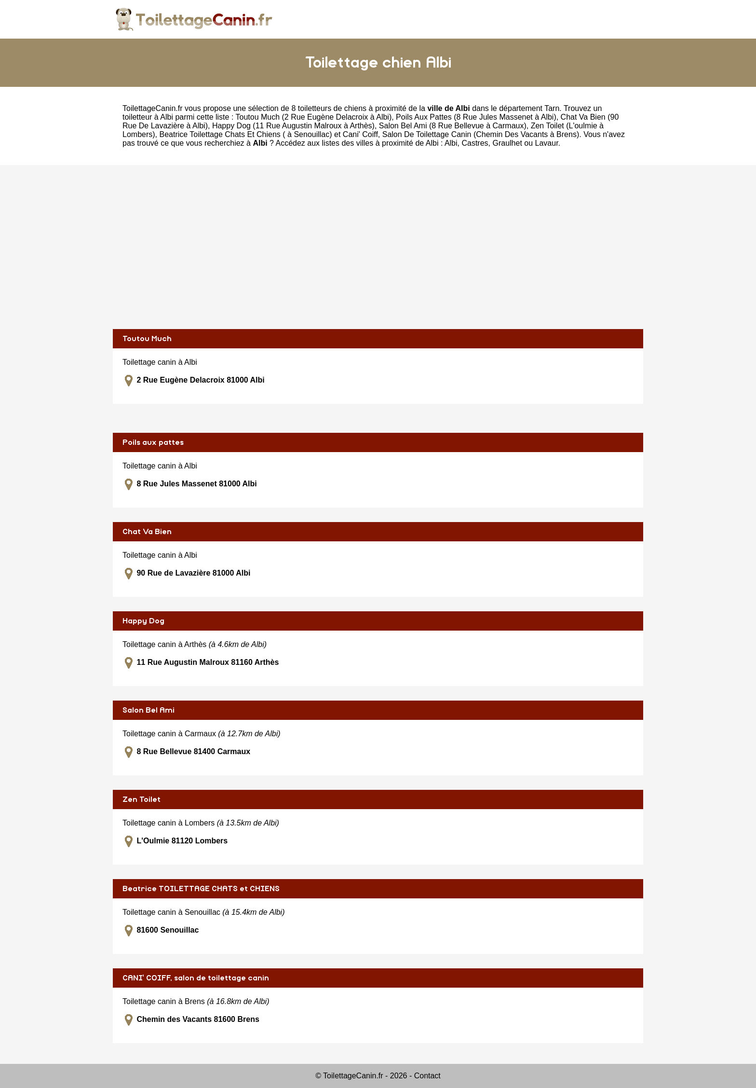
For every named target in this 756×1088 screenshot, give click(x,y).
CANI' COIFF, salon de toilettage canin (195, 978)
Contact (427, 1076)
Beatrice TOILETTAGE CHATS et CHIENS (201, 889)
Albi (451, 143)
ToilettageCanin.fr (152, 108)
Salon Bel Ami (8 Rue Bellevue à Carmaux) (452, 126)
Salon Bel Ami (148, 710)
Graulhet (507, 143)
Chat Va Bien (147, 532)
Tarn (551, 108)
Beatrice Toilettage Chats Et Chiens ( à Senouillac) (245, 134)
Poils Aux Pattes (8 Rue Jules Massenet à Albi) (476, 117)
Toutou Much (147, 339)
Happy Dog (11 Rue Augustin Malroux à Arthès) (293, 126)
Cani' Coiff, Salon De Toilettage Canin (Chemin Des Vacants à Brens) (461, 134)
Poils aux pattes (153, 442)
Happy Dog (143, 621)
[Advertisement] (378, 247)
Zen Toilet (141, 799)
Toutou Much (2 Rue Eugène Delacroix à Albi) (313, 117)
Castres (474, 143)
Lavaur (546, 143)
